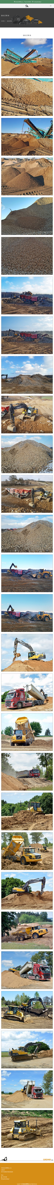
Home (3, 21)
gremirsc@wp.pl (38, 1)
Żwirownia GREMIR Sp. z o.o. (19, 1)
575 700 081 (29, 1)
